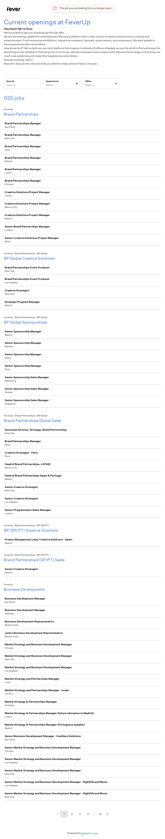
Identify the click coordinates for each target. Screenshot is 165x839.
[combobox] (85, 85)
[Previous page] (57, 814)
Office (88, 81)
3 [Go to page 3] (80, 814)
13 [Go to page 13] (100, 814)
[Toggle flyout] (77, 84)
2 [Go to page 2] (72, 814)
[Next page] (107, 814)
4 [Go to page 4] (88, 814)
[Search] (22, 85)
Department (52, 81)
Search (10, 81)
